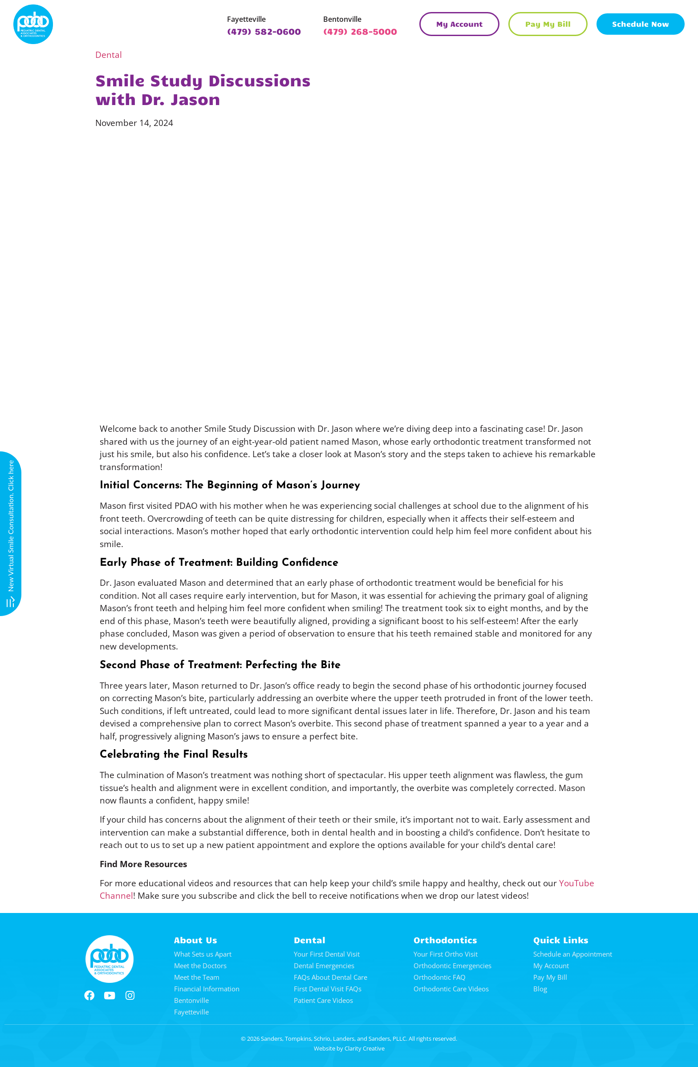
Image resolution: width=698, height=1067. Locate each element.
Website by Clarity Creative (349, 1048)
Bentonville (342, 19)
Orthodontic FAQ (440, 977)
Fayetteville (246, 19)
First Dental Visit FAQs (327, 988)
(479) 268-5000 (360, 31)
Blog (540, 988)
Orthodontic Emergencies (452, 965)
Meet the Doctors (200, 965)
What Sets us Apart (202, 953)
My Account (551, 965)
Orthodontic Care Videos (451, 988)
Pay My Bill (550, 977)
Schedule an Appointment (572, 953)
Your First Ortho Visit (446, 953)
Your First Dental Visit (327, 953)
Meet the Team (196, 977)
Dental (108, 55)
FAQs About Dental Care (330, 977)
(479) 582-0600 (264, 31)
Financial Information (206, 988)
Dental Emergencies (324, 965)
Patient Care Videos (323, 1000)
